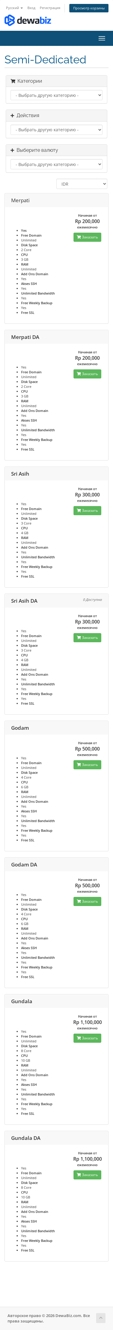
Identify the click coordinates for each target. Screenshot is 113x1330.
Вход (31, 7)
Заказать (87, 237)
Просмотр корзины (89, 8)
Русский (14, 7)
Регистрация (50, 7)
